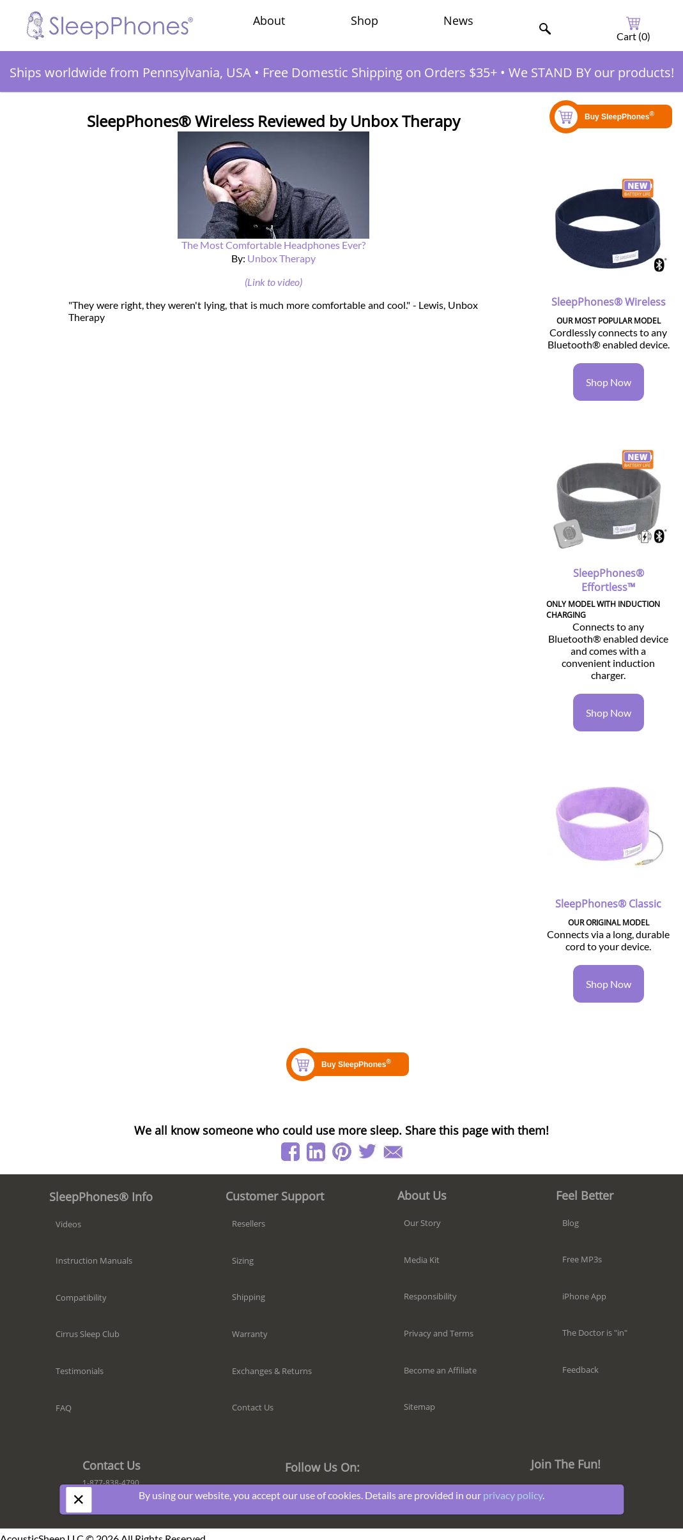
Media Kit (422, 1260)
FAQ (64, 1408)
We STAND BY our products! (591, 72)
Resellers (248, 1223)
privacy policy (512, 1495)
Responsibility (430, 1296)
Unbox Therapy (281, 258)
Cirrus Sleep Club (87, 1334)
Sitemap (419, 1406)
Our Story (422, 1223)
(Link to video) (273, 282)
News (458, 20)
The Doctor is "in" (594, 1332)
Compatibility (81, 1297)
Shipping (248, 1297)
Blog (570, 1223)
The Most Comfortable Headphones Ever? (273, 245)
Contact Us (252, 1407)
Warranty (250, 1334)
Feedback (580, 1369)
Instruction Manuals (94, 1260)
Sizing (243, 1260)
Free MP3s (582, 1259)
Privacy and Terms (438, 1333)
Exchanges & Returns (272, 1371)
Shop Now (608, 382)
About (269, 20)
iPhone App (584, 1296)
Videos (68, 1224)
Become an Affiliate (440, 1370)
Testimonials (80, 1371)
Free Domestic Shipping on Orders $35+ (380, 72)
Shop (364, 20)
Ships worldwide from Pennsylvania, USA (130, 72)
